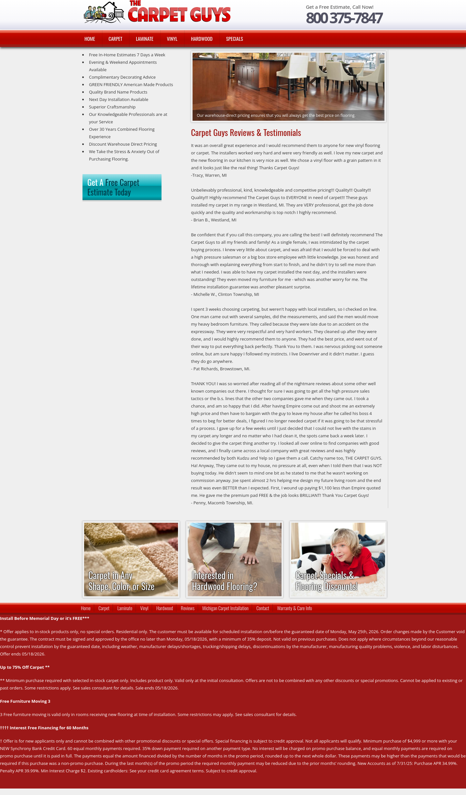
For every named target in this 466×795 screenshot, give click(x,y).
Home (89, 38)
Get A (113, 187)
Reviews (187, 607)
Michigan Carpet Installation (225, 607)
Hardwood (201, 38)
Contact (262, 607)
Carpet (115, 38)
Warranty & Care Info (294, 607)
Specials (234, 38)
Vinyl (172, 38)
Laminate (144, 38)
